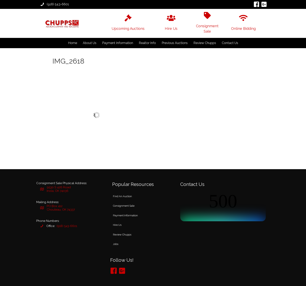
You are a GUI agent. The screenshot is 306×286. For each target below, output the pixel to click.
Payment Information (117, 43)
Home (72, 43)
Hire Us (117, 224)
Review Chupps (204, 43)
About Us (89, 43)
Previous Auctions (175, 43)
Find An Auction (122, 196)
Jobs (115, 244)
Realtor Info (147, 43)
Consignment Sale (123, 205)
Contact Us (230, 43)
